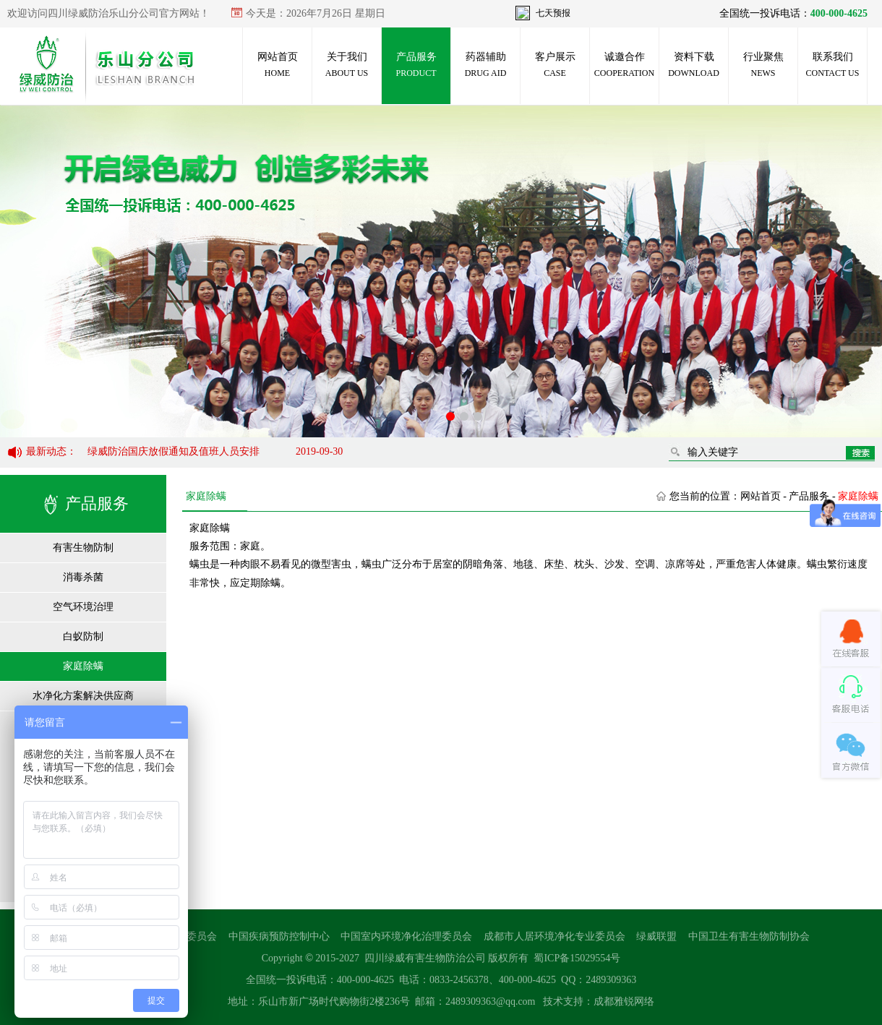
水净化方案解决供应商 (83, 695)
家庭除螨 (83, 666)
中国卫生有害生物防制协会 (749, 940)
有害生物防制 (83, 547)
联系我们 (833, 64)
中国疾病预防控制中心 (279, 940)
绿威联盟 (656, 940)
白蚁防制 (83, 636)
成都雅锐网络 (624, 1005)
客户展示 (555, 64)
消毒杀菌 (83, 577)
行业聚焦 (763, 64)
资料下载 (693, 64)
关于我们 (346, 64)
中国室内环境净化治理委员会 (406, 940)
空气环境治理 (83, 606)
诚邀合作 (624, 64)
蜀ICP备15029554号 (577, 962)
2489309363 (611, 984)
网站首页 (277, 64)
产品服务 (415, 64)
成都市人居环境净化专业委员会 (554, 940)
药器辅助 (486, 64)
